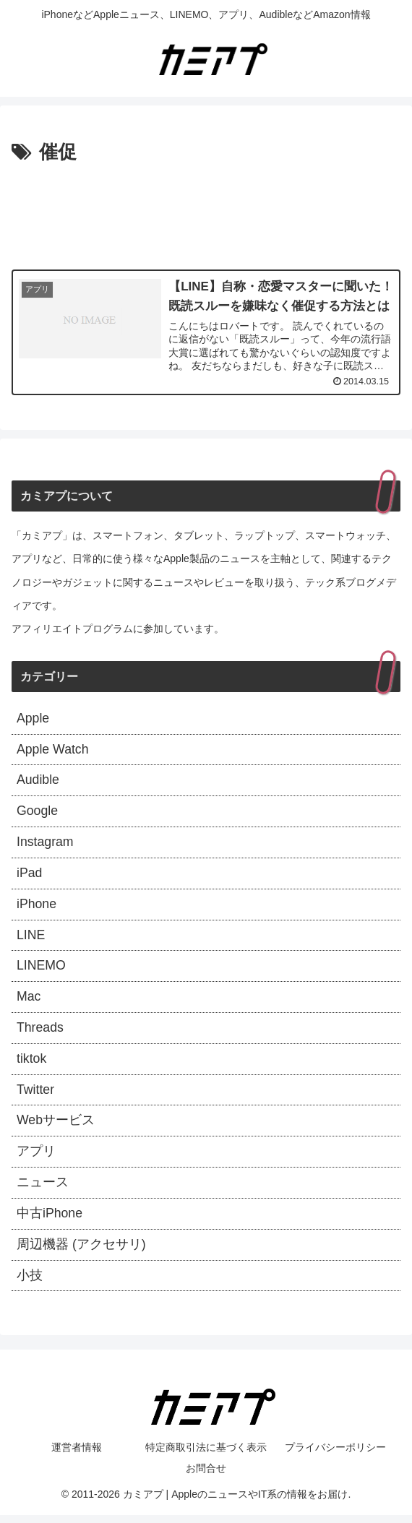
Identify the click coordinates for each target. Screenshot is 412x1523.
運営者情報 (76, 1455)
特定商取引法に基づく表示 (206, 1455)
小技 (30, 1283)
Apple (33, 719)
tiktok (32, 1063)
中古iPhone (50, 1220)
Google (38, 813)
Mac (29, 1000)
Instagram (45, 844)
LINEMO (41, 969)
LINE (31, 938)
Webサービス (56, 1126)
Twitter (36, 1094)
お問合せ (206, 1476)
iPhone (37, 906)
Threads (40, 1032)
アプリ (36, 1157)
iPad (30, 875)
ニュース (43, 1189)
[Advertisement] (206, 212)
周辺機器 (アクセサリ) (81, 1251)
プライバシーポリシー (335, 1455)
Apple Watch (53, 750)
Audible (38, 782)
